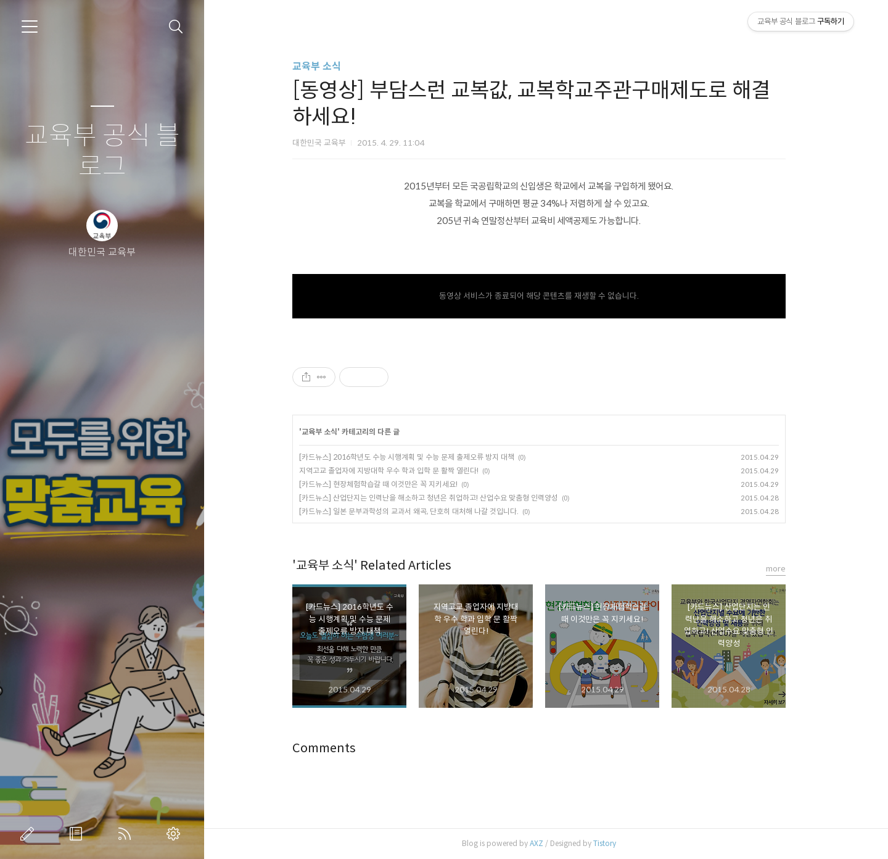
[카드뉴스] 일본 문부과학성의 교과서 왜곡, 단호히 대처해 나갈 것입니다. (416, 511)
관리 (176, 833)
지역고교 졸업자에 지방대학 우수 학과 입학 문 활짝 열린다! (396, 470)
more (783, 568)
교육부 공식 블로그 (102, 151)
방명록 (78, 833)
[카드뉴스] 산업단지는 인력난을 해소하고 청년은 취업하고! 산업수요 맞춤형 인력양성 (435, 497)
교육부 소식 (324, 66)
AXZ (544, 843)
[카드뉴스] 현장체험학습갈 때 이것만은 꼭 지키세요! (385, 484)
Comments (331, 748)
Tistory (612, 843)
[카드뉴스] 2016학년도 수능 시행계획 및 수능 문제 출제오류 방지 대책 (414, 457)
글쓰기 (29, 833)
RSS (127, 833)
